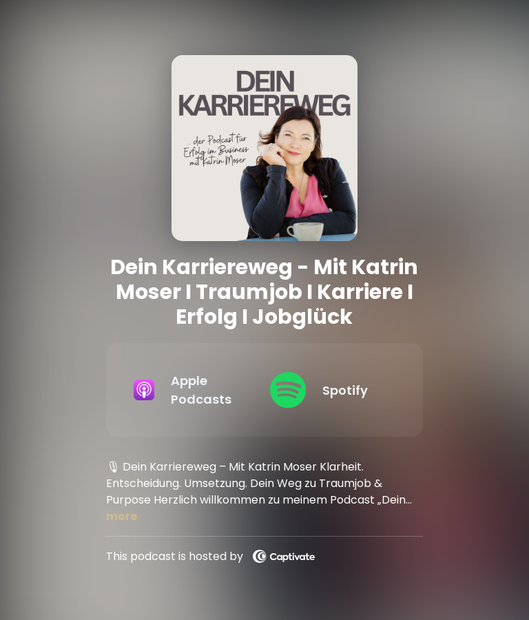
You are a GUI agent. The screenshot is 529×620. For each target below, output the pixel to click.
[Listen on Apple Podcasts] (190, 390)
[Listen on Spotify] (327, 390)
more (121, 516)
